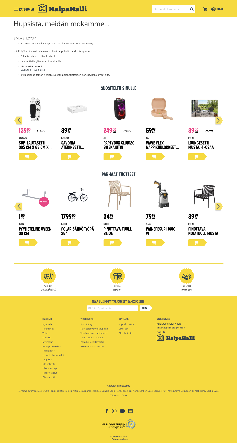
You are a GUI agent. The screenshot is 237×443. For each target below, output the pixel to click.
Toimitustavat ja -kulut (92, 337)
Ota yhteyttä (48, 363)
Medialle (46, 337)
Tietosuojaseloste (120, 439)
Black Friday (87, 324)
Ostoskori (123, 328)
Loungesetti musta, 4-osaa (201, 144)
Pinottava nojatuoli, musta (203, 230)
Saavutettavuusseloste (92, 346)
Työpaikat (47, 359)
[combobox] (173, 9)
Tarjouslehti (48, 328)
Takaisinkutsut (49, 372)
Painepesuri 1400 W (160, 230)
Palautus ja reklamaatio (92, 341)
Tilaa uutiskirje (49, 368)
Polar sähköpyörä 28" (77, 230)
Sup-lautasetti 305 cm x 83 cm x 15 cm (34, 147)
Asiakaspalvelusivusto (169, 323)
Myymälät (47, 324)
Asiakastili (40, 69)
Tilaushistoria (125, 333)
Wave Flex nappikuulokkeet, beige (161, 147)
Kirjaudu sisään (126, 324)
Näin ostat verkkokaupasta (94, 328)
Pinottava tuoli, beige (118, 230)
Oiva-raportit (48, 377)
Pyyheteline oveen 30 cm (35, 230)
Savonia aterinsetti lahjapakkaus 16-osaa (76, 149)
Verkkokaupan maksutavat (94, 333)
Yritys (45, 333)
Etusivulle (25, 69)
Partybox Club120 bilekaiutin (119, 144)
